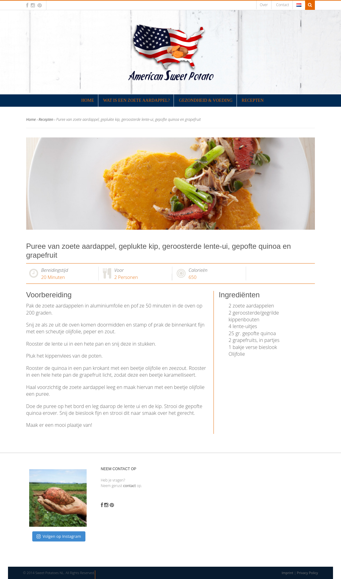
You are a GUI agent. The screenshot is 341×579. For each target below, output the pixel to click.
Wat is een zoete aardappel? (136, 100)
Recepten (253, 100)
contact (129, 485)
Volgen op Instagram (59, 536)
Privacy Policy (307, 572)
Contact (282, 4)
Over (264, 4)
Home (87, 100)
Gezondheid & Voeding (206, 100)
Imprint (287, 572)
